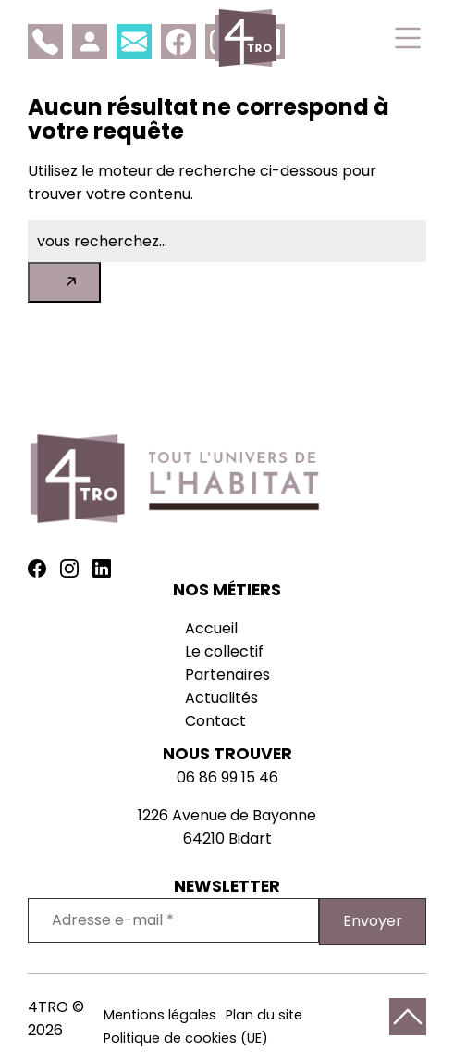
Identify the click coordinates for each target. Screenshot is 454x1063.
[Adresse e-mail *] (173, 920)
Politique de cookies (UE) (186, 1038)
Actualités (221, 697)
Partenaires (227, 674)
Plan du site (264, 1015)
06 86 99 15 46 (227, 777)
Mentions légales (160, 1015)
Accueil (211, 628)
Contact (215, 721)
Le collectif (224, 651)
